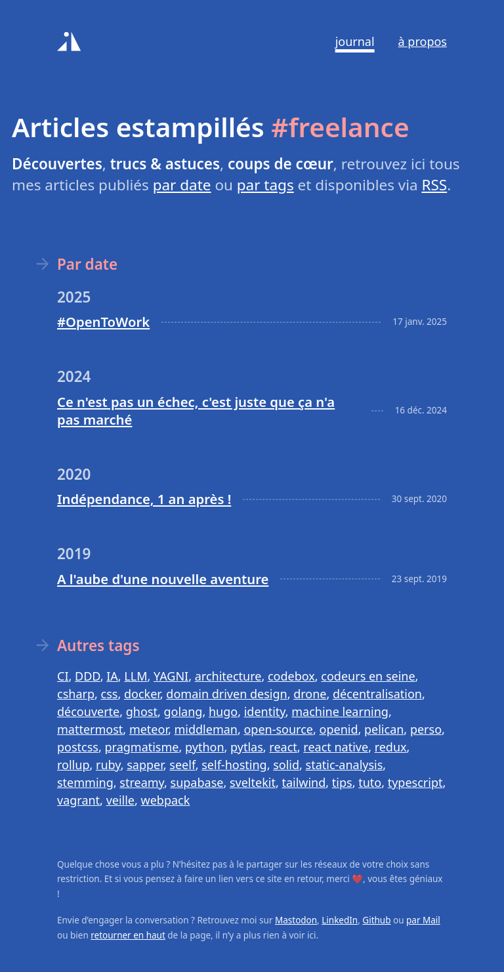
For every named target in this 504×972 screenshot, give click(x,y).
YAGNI (171, 676)
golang (183, 711)
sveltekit (253, 782)
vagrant (78, 800)
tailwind (304, 782)
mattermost (90, 729)
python (204, 747)
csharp (75, 694)
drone (309, 694)
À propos (422, 41)
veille (120, 800)
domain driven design (226, 694)
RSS (434, 185)
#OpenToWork (103, 321)
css (109, 694)
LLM (135, 676)
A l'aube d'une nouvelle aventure (162, 579)
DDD (87, 676)
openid (339, 729)
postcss (77, 747)
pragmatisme (141, 747)
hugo (223, 711)
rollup (73, 764)
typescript (415, 782)
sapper (145, 764)
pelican (384, 729)
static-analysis (344, 764)
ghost (142, 711)
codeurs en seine (368, 676)
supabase (197, 782)
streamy (141, 782)
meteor (148, 729)
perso (426, 729)
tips (342, 782)
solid (286, 764)
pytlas (246, 747)
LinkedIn (340, 920)
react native (335, 747)
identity (264, 711)
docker (142, 694)
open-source (278, 729)
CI (62, 676)
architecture (228, 676)
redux (391, 747)
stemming (85, 782)
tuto (369, 782)
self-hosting (233, 764)
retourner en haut (128, 935)
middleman (205, 729)
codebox (291, 676)
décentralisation (377, 694)
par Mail (423, 920)
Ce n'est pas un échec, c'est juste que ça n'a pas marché (196, 410)
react (283, 747)
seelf (182, 764)
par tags (265, 185)
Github (376, 920)
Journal (355, 41)
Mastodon (296, 920)
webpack (165, 800)
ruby (108, 764)
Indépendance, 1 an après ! (144, 499)
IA (112, 676)
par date (182, 185)
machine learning (339, 711)
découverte (88, 711)
